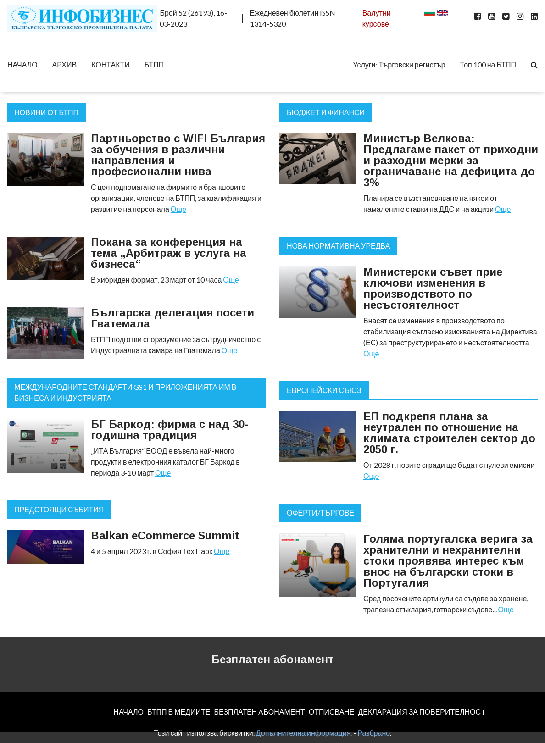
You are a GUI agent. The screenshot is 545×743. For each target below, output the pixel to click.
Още (178, 209)
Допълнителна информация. (304, 732)
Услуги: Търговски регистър (399, 64)
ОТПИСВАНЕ (332, 711)
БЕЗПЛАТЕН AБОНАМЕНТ (259, 711)
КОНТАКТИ (110, 64)
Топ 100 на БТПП (488, 64)
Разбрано (373, 732)
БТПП (154, 64)
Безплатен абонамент (272, 659)
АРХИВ (64, 64)
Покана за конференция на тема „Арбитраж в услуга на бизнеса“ (168, 253)
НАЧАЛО (22, 64)
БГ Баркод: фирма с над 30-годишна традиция (169, 429)
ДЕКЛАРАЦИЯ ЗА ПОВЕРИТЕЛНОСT (422, 711)
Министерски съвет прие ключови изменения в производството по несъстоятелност (432, 288)
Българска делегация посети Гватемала (172, 318)
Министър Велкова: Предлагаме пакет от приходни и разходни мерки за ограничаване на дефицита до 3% (450, 160)
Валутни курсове (376, 18)
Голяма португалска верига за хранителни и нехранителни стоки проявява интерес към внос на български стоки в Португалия (448, 560)
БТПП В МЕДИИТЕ (179, 711)
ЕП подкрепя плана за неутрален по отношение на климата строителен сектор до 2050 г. (449, 432)
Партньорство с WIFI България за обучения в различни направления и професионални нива (178, 154)
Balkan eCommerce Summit (165, 535)
